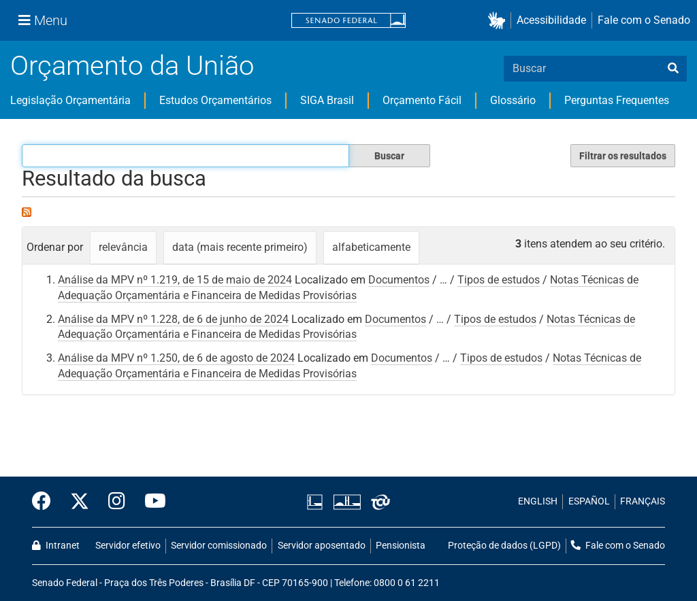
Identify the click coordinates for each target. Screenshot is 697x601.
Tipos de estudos (498, 279)
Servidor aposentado (322, 545)
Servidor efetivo (128, 545)
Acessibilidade (551, 20)
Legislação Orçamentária (70, 100)
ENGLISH (537, 501)
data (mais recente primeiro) (240, 247)
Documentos (398, 279)
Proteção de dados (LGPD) (504, 545)
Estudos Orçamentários (215, 100)
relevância (123, 247)
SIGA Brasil (327, 100)
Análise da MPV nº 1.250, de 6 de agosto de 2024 (176, 357)
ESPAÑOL (589, 501)
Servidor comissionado (219, 545)
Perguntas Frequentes (616, 100)
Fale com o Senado (644, 20)
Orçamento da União (132, 66)
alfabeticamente (371, 247)
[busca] (673, 68)
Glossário (513, 100)
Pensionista (400, 545)
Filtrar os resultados (622, 155)
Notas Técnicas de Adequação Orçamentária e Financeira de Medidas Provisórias (346, 327)
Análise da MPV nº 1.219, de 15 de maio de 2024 (175, 279)
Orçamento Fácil (422, 100)
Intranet (56, 545)
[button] (499, 21)
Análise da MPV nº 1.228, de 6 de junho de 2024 (173, 319)
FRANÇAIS (642, 501)
